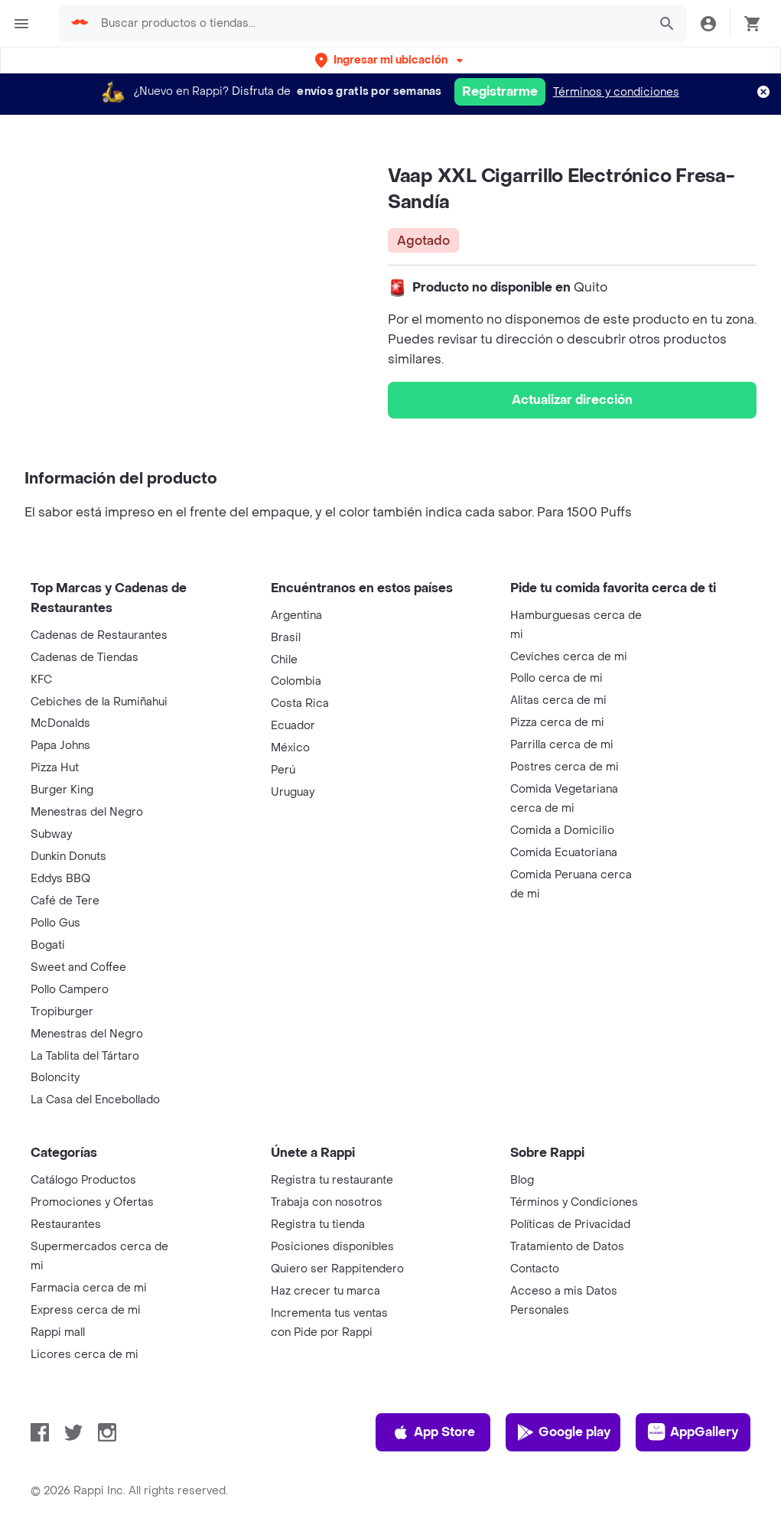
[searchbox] (370, 23)
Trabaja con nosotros (326, 1202)
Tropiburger (62, 1012)
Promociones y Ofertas (92, 1202)
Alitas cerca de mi (558, 700)
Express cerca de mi (86, 1310)
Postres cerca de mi (564, 767)
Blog (522, 1180)
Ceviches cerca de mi (568, 657)
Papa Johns (60, 745)
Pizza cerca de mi (557, 722)
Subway (51, 834)
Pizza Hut (55, 768)
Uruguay (292, 792)
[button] (390, 60)
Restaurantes (66, 1224)
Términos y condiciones (616, 92)
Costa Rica (300, 703)
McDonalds (60, 723)
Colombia (296, 681)
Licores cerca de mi (84, 1354)
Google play (563, 1432)
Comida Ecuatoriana (563, 852)
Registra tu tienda (318, 1224)
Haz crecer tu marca (325, 1291)
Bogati (48, 945)
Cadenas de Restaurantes (99, 635)
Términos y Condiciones (574, 1202)
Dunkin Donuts (68, 856)
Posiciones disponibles (332, 1246)
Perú (283, 770)
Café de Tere (65, 901)
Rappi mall (58, 1332)
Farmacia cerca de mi (89, 1288)
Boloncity (55, 1077)
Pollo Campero (70, 989)
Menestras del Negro (87, 812)
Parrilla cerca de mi (561, 745)
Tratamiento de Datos (567, 1246)
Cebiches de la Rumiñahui (99, 702)
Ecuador (293, 725)
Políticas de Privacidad (570, 1224)
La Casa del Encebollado (95, 1100)
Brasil (286, 637)
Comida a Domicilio (562, 830)
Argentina (296, 615)
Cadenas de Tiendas (84, 657)
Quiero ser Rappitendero (337, 1269)
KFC (41, 680)
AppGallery (693, 1432)
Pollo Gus (55, 923)
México (290, 748)
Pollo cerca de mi (556, 678)
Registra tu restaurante (332, 1180)
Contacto (534, 1269)
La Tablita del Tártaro (85, 1056)
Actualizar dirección (572, 400)
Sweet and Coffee (78, 967)
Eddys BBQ (60, 878)
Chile (284, 660)
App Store (433, 1432)
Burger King (62, 790)
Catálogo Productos (83, 1180)
